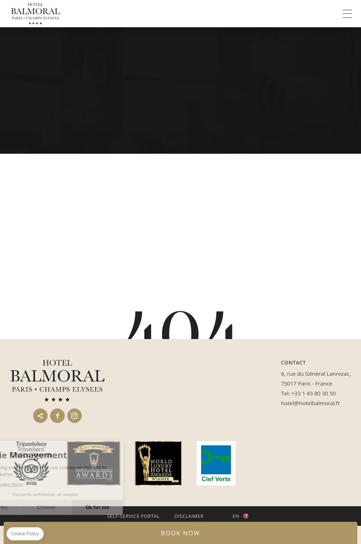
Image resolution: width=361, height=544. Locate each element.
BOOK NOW (180, 533)
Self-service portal (133, 516)
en (236, 516)
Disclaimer (189, 516)
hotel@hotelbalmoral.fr (310, 403)
